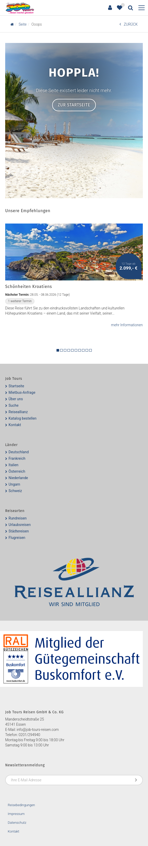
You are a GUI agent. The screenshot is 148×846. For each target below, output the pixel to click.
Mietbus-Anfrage (22, 392)
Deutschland (19, 452)
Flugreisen (17, 538)
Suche (14, 405)
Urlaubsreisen (20, 525)
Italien (13, 465)
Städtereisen (19, 531)
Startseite (16, 386)
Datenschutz (17, 823)
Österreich (17, 471)
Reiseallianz (18, 412)
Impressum (16, 814)
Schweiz (15, 491)
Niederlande (18, 478)
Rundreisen (18, 518)
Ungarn (14, 484)
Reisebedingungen (21, 805)
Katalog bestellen (23, 418)
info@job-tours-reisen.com (38, 730)
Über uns (16, 399)
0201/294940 (29, 735)
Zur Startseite (74, 104)
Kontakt (15, 425)
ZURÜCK (128, 24)
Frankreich (17, 458)
